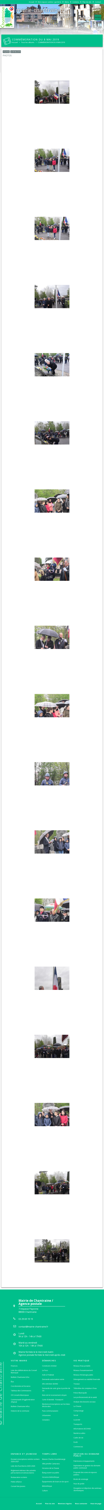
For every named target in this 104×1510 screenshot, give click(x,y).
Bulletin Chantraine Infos (20, 1406)
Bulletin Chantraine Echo (20, 1377)
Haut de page (95, 1504)
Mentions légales (65, 1504)
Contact (98, 2)
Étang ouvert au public (50, 1473)
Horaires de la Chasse (50, 1468)
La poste (77, 1420)
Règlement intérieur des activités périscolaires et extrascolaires (23, 1471)
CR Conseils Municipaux (20, 1395)
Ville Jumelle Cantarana (51, 1464)
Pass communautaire (50, 1411)
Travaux (77, 1384)
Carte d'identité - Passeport (52, 1399)
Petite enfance (16, 1482)
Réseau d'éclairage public (83, 1375)
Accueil (31, 2)
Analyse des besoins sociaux (84, 1402)
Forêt (76, 1442)
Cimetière (46, 1420)
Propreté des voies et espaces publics (85, 1473)
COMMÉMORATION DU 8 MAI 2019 (51, 42)
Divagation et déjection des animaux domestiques (87, 1489)
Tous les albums (27, 42)
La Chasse (77, 1406)
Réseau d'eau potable (82, 1366)
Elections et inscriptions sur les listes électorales (56, 1405)
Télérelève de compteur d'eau (85, 1388)
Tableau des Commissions (21, 1390)
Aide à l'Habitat (48, 1375)
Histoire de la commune (20, 1411)
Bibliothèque (47, 1486)
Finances (14, 1366)
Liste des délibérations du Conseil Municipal (24, 1371)
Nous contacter (81, 1504)
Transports (78, 1424)
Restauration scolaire (19, 1477)
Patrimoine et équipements (84, 1461)
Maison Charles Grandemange (53, 1459)
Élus (12, 1381)
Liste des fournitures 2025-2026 (23, 1466)
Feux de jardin (79, 1484)
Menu (67, 2)
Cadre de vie (78, 1438)
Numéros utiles (79, 1433)
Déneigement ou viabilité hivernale (87, 1379)
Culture (45, 1490)
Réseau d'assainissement (83, 1370)
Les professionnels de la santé (85, 1397)
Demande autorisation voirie (53, 1379)
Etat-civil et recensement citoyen (54, 1395)
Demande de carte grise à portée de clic (56, 1389)
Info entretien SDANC (50, 1384)
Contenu (75, 2)
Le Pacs (45, 1370)
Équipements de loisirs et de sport (55, 1481)
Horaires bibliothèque (50, 1477)
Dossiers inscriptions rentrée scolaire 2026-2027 (25, 1460)
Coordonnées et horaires (20, 1386)
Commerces (78, 1447)
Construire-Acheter (49, 1366)
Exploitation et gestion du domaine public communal (87, 1466)
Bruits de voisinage (81, 1479)
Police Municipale (80, 1393)
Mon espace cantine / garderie (49, 2)
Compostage (79, 1411)
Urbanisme (46, 1415)
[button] (90, 16)
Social (76, 1415)
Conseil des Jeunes (18, 1486)
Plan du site (86, 2)
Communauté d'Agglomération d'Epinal (23, 1400)
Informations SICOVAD (82, 1429)
